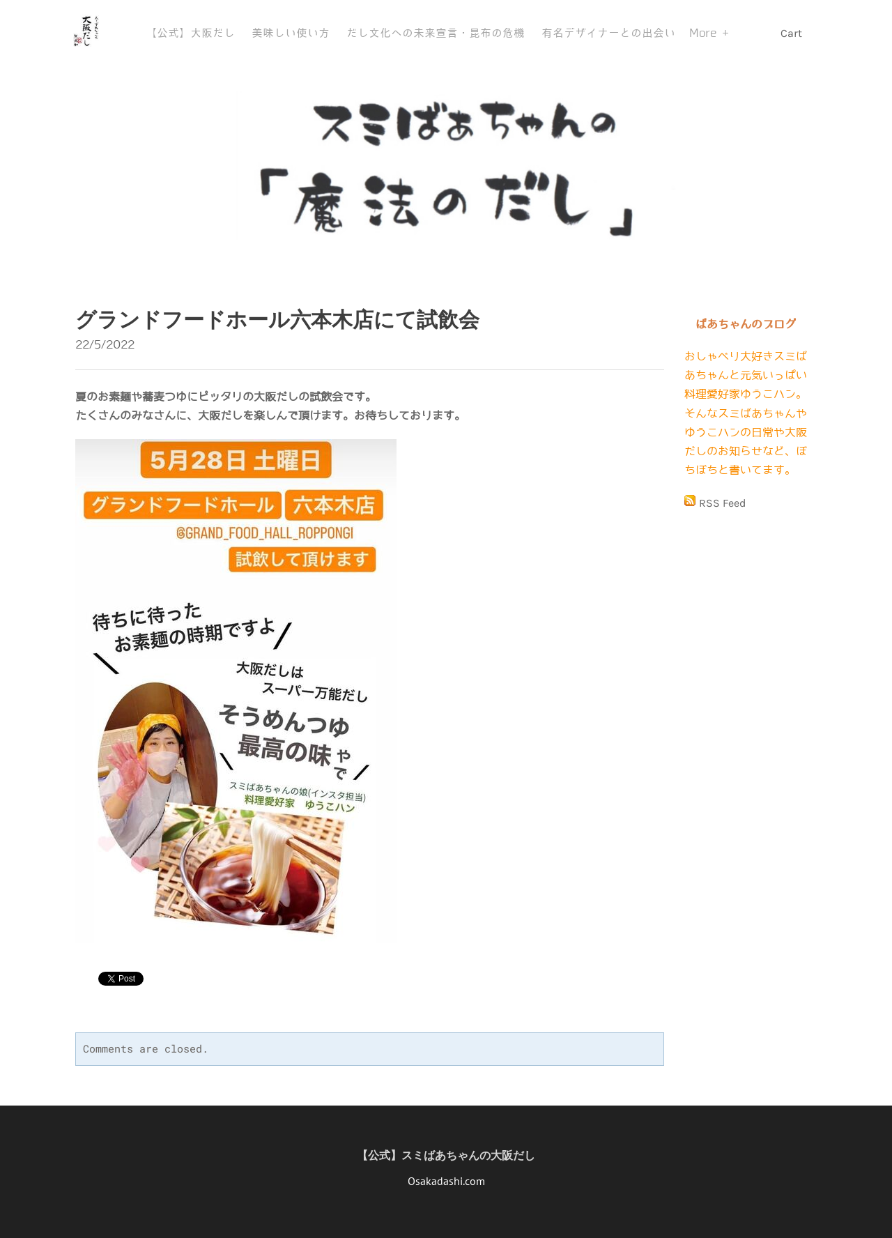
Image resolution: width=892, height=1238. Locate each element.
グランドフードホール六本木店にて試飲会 (277, 320)
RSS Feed (722, 503)
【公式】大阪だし (190, 33)
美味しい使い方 (291, 33)
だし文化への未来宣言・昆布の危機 (435, 33)
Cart (792, 33)
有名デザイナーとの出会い (608, 33)
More (705, 33)
